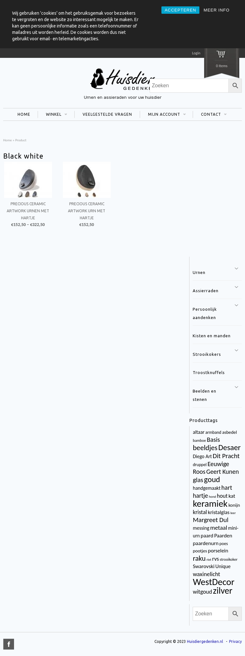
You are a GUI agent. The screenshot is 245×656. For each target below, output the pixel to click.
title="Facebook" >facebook (8, 644)
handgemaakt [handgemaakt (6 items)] (206, 488)
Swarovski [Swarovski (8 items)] (203, 566)
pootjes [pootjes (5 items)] (200, 551)
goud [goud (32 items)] (212, 479)
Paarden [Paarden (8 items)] (223, 535)
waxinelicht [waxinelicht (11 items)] (206, 574)
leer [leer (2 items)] (233, 513)
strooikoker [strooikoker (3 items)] (229, 559)
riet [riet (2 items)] (208, 560)
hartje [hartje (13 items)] (200, 495)
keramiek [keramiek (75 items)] (210, 503)
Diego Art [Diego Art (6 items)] (202, 456)
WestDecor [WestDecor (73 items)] (213, 582)
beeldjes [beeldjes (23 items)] (205, 447)
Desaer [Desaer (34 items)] (229, 447)
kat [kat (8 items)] (231, 496)
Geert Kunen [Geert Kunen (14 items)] (222, 471)
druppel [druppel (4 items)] (199, 464)
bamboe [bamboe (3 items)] (199, 440)
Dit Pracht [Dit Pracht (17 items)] (226, 456)
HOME (24, 114)
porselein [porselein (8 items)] (218, 550)
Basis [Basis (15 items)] (213, 439)
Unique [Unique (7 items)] (223, 566)
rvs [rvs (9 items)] (215, 558)
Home (7, 140)
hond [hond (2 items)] (212, 497)
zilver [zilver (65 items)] (222, 590)
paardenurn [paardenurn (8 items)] (206, 543)
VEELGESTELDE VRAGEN (107, 114)
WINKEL (52, 115)
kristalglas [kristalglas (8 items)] (218, 512)
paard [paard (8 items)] (207, 535)
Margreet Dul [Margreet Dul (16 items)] (210, 520)
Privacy (235, 641)
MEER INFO (216, 10)
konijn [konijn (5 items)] (234, 505)
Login (196, 53)
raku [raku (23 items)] (199, 558)
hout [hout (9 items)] (222, 495)
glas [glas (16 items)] (198, 480)
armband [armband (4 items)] (213, 432)
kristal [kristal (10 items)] (200, 512)
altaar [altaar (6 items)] (198, 432)
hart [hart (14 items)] (226, 487)
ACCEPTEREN (180, 10)
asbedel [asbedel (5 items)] (229, 432)
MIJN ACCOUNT (163, 115)
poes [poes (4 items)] (223, 543)
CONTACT (210, 115)
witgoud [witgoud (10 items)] (202, 591)
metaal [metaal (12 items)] (218, 527)
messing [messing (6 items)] (201, 528)
